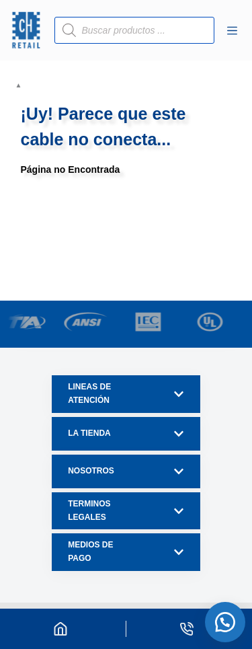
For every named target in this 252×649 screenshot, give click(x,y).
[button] (225, 622)
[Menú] (232, 31)
